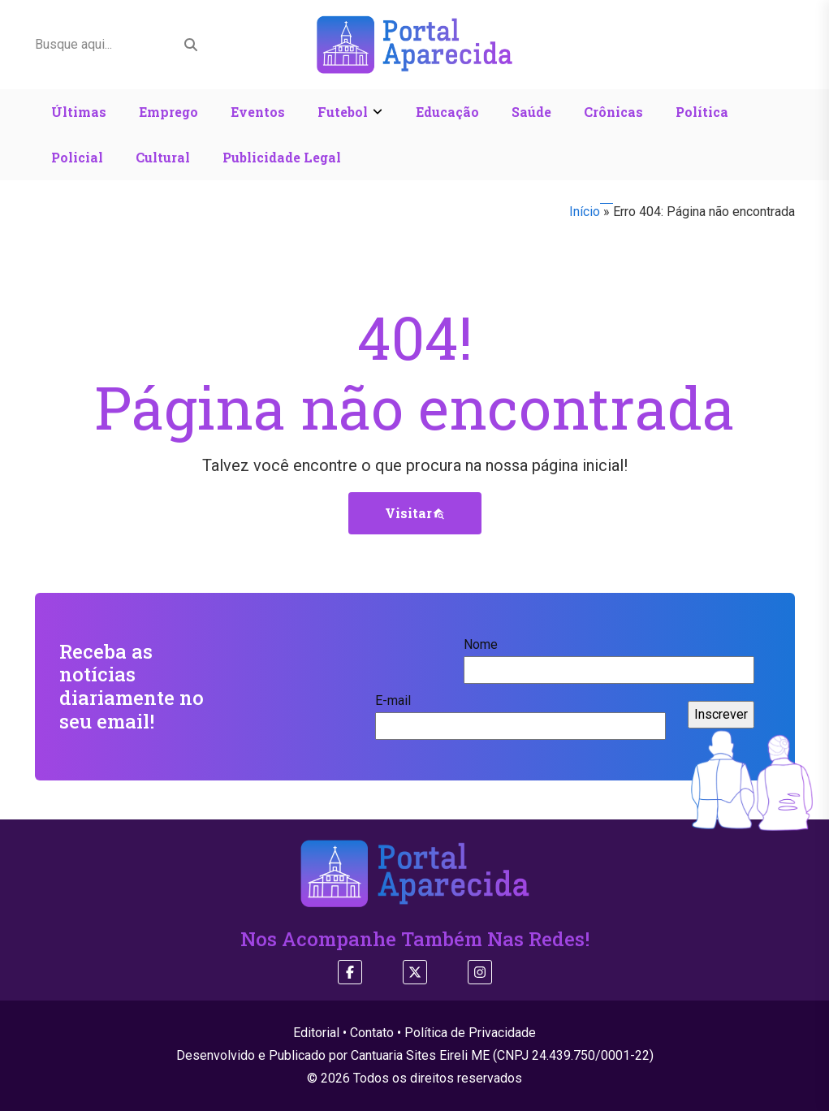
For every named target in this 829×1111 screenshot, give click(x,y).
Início (584, 211)
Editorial (316, 1032)
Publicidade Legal (281, 157)
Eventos (258, 111)
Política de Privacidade (470, 1032)
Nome (609, 657)
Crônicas (613, 111)
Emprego (168, 111)
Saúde (531, 111)
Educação (447, 111)
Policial (77, 157)
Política (702, 111)
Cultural (163, 157)
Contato (372, 1032)
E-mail (520, 713)
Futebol (342, 111)
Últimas (78, 111)
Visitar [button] (415, 512)
